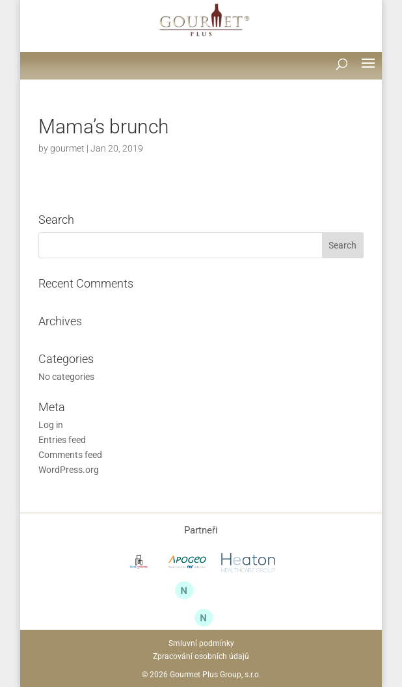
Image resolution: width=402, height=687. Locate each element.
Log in (50, 425)
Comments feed (70, 455)
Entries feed (62, 440)
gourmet (67, 148)
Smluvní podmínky (201, 643)
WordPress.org (68, 470)
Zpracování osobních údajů (201, 656)
